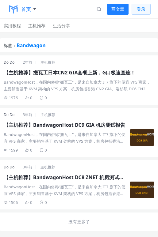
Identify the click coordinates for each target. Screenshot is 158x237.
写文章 (117, 9)
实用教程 (12, 25)
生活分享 (61, 25)
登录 (141, 9)
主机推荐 (36, 25)
